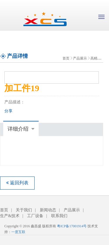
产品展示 (80, 58)
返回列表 (17, 182)
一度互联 (18, 232)
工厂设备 (35, 216)
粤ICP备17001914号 (72, 226)
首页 (65, 58)
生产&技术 (9, 216)
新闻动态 (48, 210)
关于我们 (24, 210)
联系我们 (59, 216)
